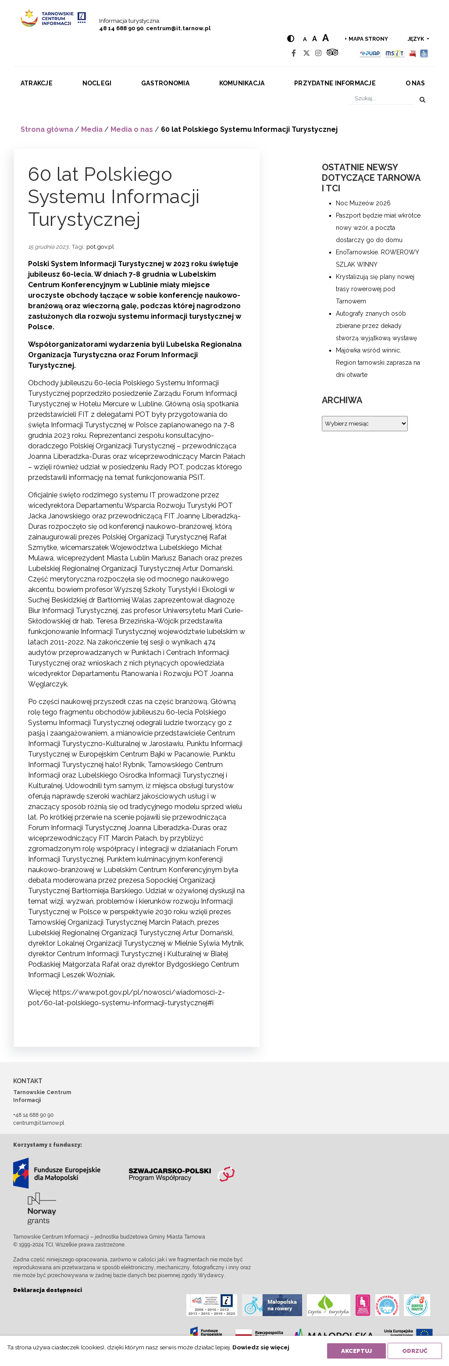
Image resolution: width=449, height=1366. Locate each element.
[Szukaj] (381, 98)
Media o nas (131, 129)
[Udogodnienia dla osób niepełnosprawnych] (424, 53)
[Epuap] (370, 53)
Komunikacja (242, 83)
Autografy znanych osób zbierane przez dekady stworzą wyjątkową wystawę (376, 326)
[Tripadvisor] (332, 53)
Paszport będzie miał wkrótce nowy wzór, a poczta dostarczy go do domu (378, 227)
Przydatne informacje (335, 83)
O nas (415, 83)
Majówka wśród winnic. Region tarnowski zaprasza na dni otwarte (378, 362)
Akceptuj (356, 1351)
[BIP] (413, 53)
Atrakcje (37, 83)
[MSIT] (395, 53)
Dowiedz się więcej (260, 1347)
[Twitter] (306, 53)
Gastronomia (165, 83)
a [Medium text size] (314, 39)
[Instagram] (318, 53)
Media (92, 129)
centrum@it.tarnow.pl (178, 28)
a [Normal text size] (305, 39)
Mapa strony (368, 39)
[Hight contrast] (290, 39)
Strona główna (47, 129)
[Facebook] (294, 53)
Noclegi (97, 83)
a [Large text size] (325, 37)
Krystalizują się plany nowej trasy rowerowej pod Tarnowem (375, 289)
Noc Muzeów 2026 (363, 203)
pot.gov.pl (100, 246)
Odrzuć (415, 1351)
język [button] (416, 39)
